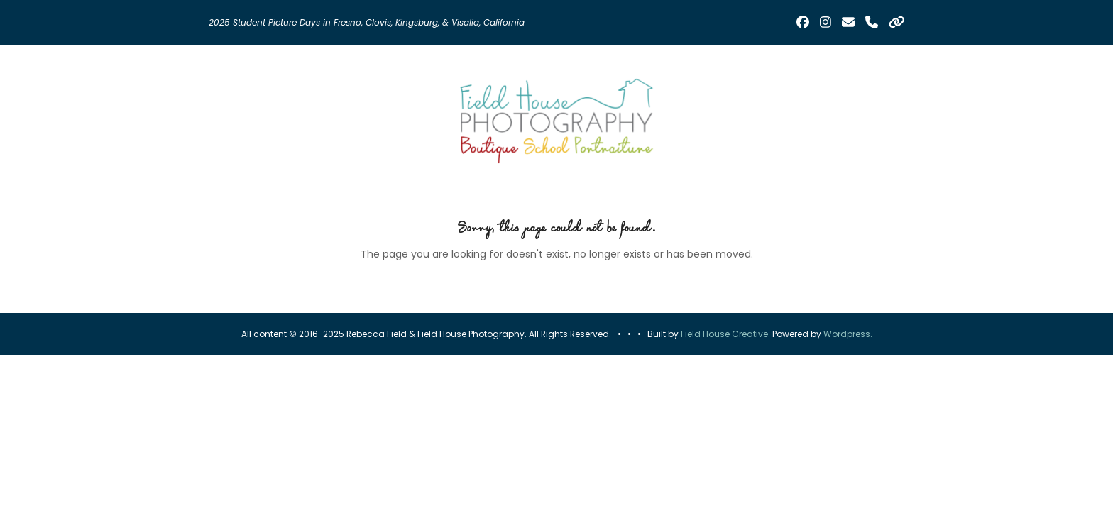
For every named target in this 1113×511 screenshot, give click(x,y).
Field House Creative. (725, 334)
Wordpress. (847, 334)
